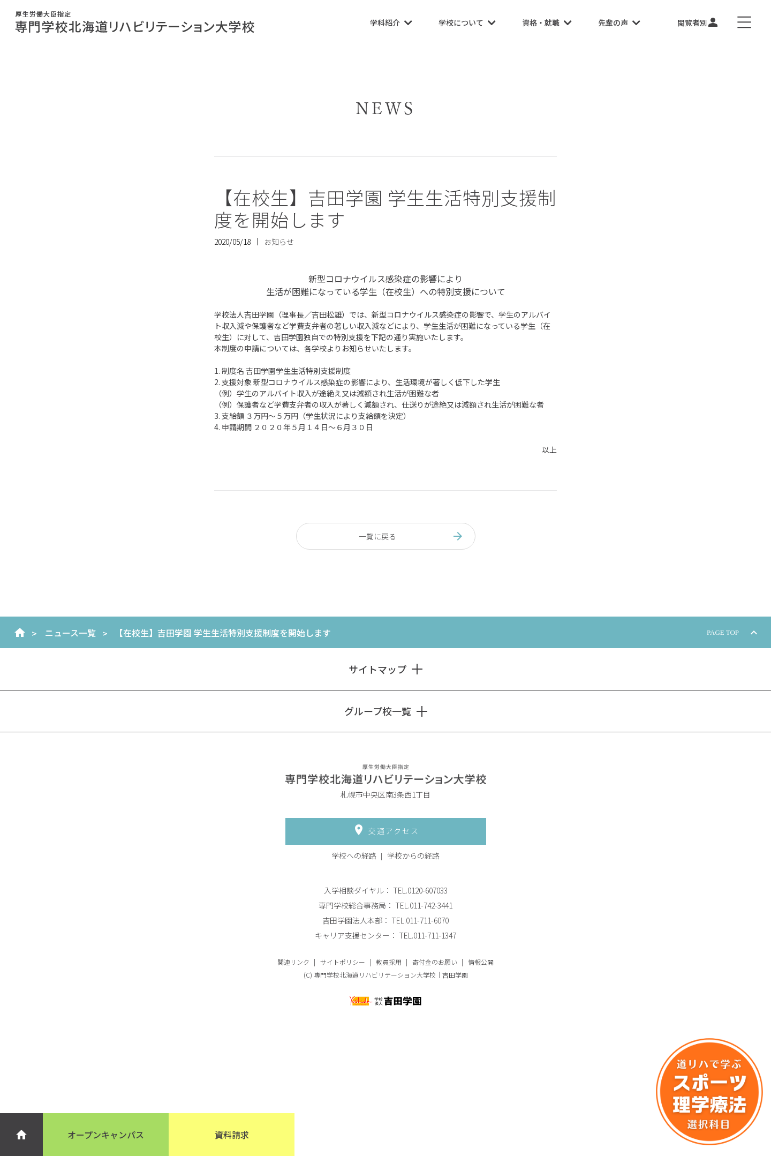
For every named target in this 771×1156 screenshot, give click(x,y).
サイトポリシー (342, 961)
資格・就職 (546, 22)
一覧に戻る (411, 536)
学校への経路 (353, 855)
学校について (467, 22)
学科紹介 (391, 22)
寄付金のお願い (434, 961)
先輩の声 (619, 22)
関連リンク (293, 961)
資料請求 (232, 1134)
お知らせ (279, 241)
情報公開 (481, 961)
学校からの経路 (413, 855)
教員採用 (389, 961)
